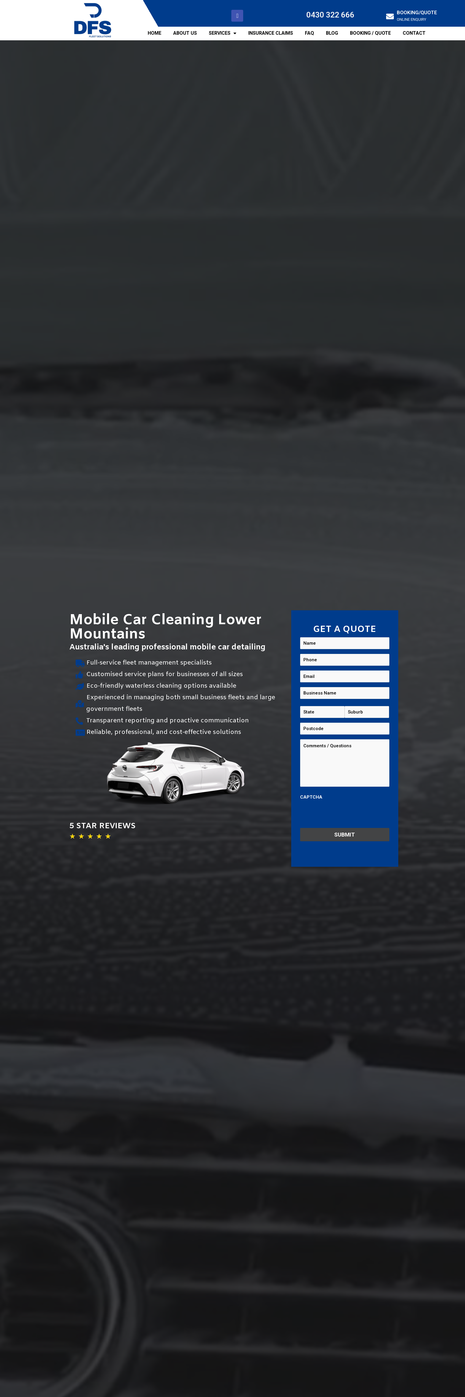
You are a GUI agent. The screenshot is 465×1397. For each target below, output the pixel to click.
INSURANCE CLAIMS (270, 33)
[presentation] (345, 814)
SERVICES (222, 33)
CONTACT (414, 33)
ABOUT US (185, 33)
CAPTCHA (311, 797)
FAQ (309, 33)
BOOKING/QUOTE (417, 12)
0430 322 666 (330, 14)
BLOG (332, 33)
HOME (154, 33)
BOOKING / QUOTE (370, 33)
